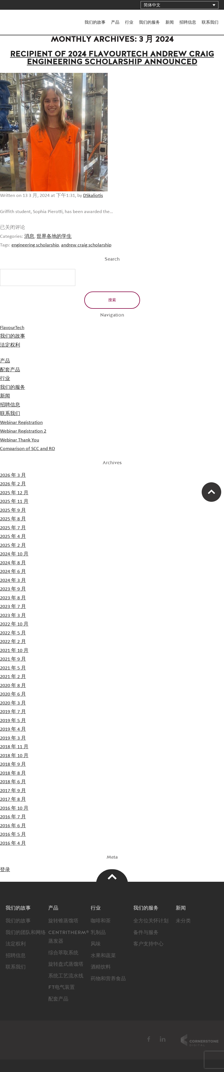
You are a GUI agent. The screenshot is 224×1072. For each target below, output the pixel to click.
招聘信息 (187, 22)
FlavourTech (22, 17)
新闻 (169, 22)
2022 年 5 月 (13, 633)
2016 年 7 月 (13, 816)
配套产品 (10, 369)
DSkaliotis (93, 195)
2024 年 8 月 (13, 562)
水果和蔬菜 (103, 955)
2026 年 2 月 (13, 483)
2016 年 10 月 (14, 808)
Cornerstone (199, 1040)
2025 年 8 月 (13, 519)
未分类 (183, 920)
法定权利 (10, 345)
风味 (96, 944)
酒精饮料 (101, 967)
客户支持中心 (148, 944)
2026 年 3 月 (13, 475)
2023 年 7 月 (13, 606)
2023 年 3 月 (13, 615)
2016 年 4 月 (13, 843)
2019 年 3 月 (13, 738)
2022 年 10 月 (14, 624)
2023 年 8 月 (13, 598)
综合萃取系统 (63, 952)
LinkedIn (162, 1039)
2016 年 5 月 (13, 834)
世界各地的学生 (54, 236)
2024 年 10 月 (14, 554)
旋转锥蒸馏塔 (63, 920)
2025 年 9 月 (13, 510)
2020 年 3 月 (13, 703)
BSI (113, 1040)
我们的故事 (95, 22)
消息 (29, 236)
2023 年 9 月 (13, 589)
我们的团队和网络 (26, 932)
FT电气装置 (61, 987)
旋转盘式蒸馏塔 (65, 964)
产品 (115, 22)
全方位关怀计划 (150, 920)
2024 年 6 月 (13, 571)
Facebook (149, 1039)
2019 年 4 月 (13, 729)
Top (112, 877)
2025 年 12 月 (14, 492)
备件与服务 (145, 932)
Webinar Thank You (19, 440)
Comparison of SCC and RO (27, 448)
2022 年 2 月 (13, 641)
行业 (129, 22)
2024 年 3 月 (13, 580)
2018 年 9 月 (13, 764)
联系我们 (210, 22)
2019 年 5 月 (13, 720)
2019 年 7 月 (13, 711)
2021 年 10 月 (14, 650)
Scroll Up (211, 492)
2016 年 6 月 (13, 825)
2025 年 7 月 (13, 527)
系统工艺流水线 (65, 976)
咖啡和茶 (101, 920)
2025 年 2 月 (13, 545)
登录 (5, 869)
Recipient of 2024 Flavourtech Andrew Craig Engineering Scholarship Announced (112, 58)
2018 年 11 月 (14, 746)
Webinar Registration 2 (23, 431)
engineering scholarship (35, 245)
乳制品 (98, 932)
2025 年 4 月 (13, 536)
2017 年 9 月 (13, 790)
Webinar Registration (21, 422)
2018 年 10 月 (14, 755)
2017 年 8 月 (13, 799)
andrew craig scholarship (86, 245)
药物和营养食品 (108, 978)
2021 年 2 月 (13, 676)
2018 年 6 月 (13, 781)
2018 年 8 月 (13, 773)
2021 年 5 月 (13, 668)
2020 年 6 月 (13, 694)
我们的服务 (149, 22)
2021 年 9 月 (13, 659)
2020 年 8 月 (13, 685)
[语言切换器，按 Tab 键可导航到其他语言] (179, 5)
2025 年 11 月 (14, 501)
